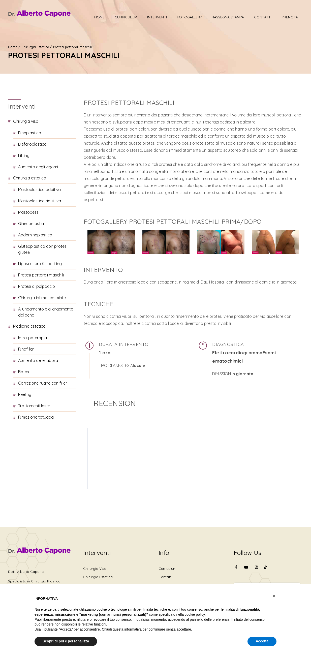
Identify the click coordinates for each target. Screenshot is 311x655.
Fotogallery (189, 17)
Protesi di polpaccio (36, 286)
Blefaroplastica (32, 144)
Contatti (262, 17)
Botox (23, 371)
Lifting (23, 155)
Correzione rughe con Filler (42, 383)
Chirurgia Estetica (35, 47)
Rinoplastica (29, 132)
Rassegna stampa (228, 17)
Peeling (24, 394)
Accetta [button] (262, 641)
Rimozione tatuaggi (36, 417)
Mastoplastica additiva (39, 189)
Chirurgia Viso (25, 121)
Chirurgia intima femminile (42, 297)
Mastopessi (28, 212)
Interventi (157, 17)
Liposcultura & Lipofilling (40, 263)
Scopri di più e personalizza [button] (66, 641)
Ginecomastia (31, 223)
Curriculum (126, 17)
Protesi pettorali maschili (72, 47)
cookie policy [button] (195, 614)
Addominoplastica (35, 234)
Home (99, 17)
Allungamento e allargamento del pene (45, 312)
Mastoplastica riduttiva (39, 200)
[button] (274, 596)
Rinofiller (26, 349)
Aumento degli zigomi (38, 166)
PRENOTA (290, 17)
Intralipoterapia (32, 337)
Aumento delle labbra (38, 360)
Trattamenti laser (34, 405)
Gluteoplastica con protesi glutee (42, 249)
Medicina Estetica (29, 326)
